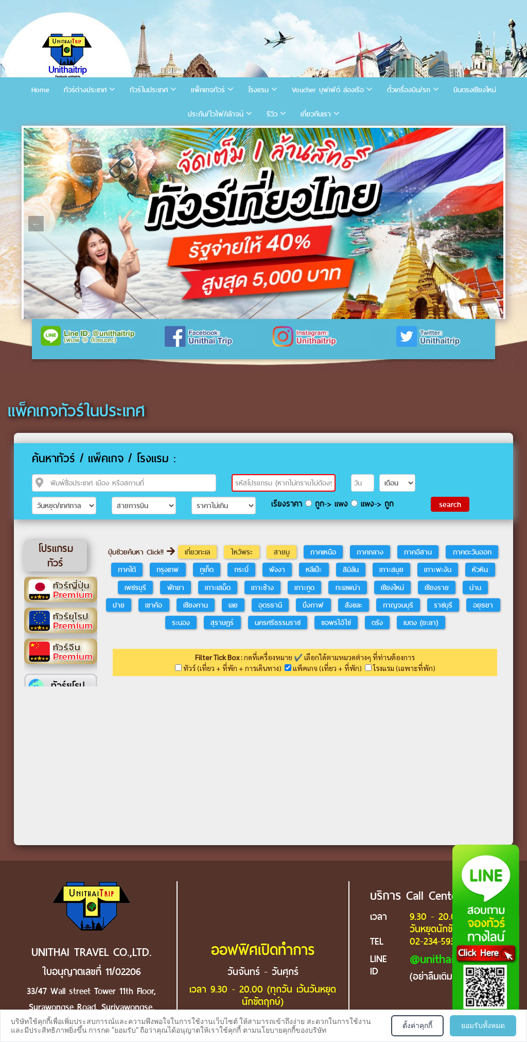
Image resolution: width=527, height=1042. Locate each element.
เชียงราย (437, 587)
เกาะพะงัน (437, 569)
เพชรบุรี (135, 587)
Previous (36, 223)
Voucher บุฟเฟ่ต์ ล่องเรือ (328, 90)
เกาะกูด (304, 587)
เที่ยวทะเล (197, 552)
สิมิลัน (351, 569)
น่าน (475, 587)
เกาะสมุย (391, 569)
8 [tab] (142, 135)
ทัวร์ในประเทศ (149, 90)
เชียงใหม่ (392, 587)
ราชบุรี (443, 605)
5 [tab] (96, 135)
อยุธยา (483, 605)
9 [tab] (157, 135)
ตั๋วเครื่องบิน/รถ (408, 90)
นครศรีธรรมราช (278, 622)
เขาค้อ (153, 605)
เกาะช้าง (262, 587)
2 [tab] (49, 135)
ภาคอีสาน (418, 552)
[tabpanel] (263, 223)
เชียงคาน (195, 605)
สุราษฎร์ (222, 622)
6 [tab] (111, 135)
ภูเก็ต (207, 569)
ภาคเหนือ (323, 552)
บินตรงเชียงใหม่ (474, 90)
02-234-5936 (435, 941)
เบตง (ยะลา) (420, 622)
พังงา (277, 569)
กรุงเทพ (167, 569)
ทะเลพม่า (348, 587)
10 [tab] (173, 135)
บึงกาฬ (313, 605)
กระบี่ (241, 569)
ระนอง (181, 622)
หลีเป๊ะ (314, 569)
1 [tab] (34, 135)
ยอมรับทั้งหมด (483, 1025)
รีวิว (272, 114)
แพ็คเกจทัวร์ (208, 90)
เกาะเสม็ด (218, 587)
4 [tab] (80, 135)
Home (40, 90)
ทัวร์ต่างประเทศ (85, 90)
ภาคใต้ (127, 569)
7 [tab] (126, 135)
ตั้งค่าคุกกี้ (417, 1025)
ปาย (119, 605)
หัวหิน (480, 569)
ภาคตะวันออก (472, 552)
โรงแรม (258, 90)
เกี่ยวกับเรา (316, 114)
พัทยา (175, 587)
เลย (233, 605)
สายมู (282, 552)
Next (491, 223)
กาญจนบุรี (398, 605)
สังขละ (353, 605)
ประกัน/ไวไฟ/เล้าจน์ (215, 114)
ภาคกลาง (370, 552)
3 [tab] (65, 135)
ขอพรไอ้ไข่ (336, 622)
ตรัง (377, 622)
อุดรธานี (270, 605)
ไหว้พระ (242, 552)
